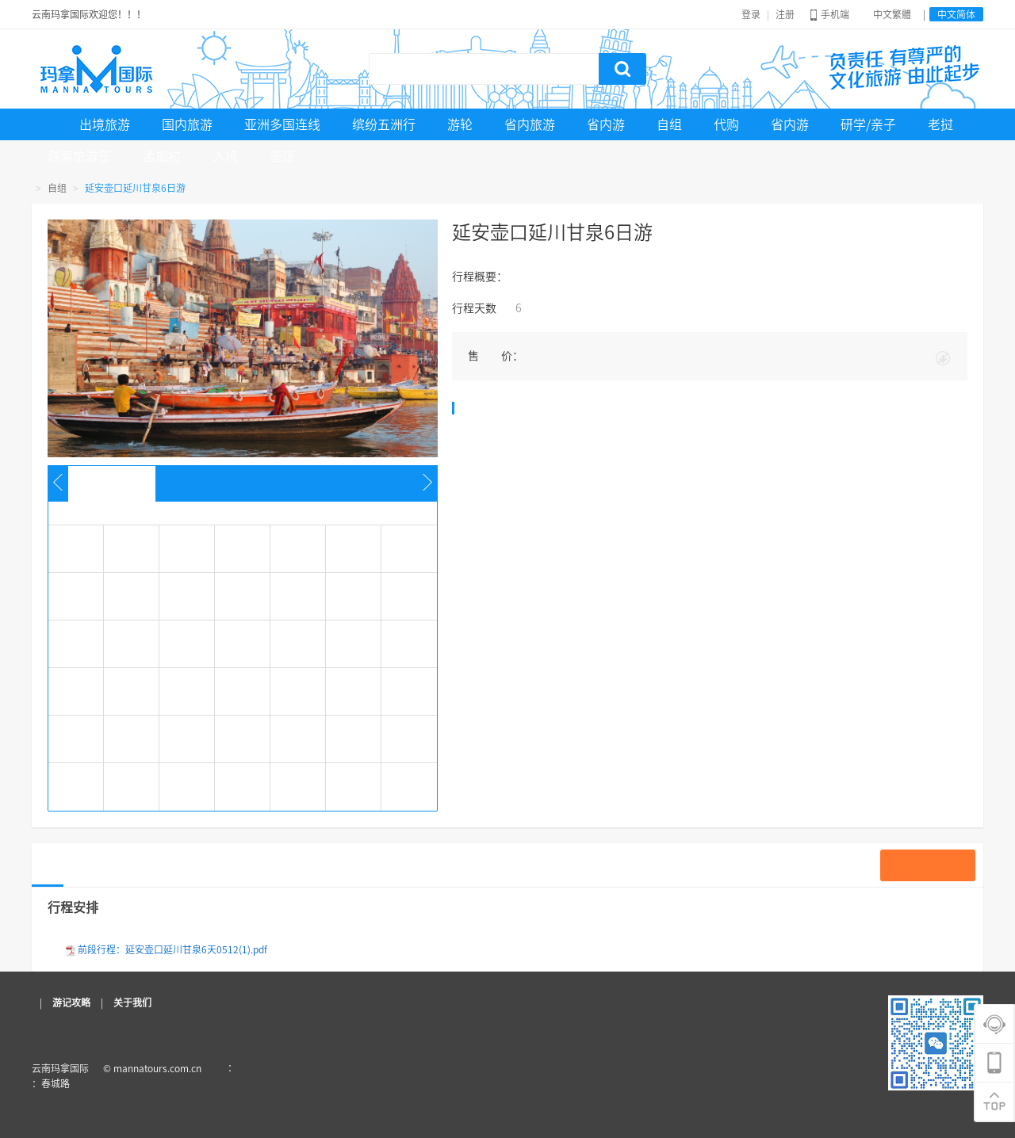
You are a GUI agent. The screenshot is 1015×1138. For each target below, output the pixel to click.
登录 (750, 14)
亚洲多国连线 (282, 124)
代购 (726, 124)
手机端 (829, 14)
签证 (282, 156)
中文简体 (956, 14)
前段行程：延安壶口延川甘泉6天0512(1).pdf (172, 949)
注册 (785, 14)
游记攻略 (71, 1002)
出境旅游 (104, 124)
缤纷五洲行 (384, 124)
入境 (225, 156)
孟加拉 (162, 156)
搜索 (622, 69)
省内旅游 (529, 124)
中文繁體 (892, 14)
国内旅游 (187, 124)
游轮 (460, 124)
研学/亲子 (868, 124)
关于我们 (132, 1002)
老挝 (940, 124)
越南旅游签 (79, 156)
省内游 (606, 124)
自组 (669, 124)
